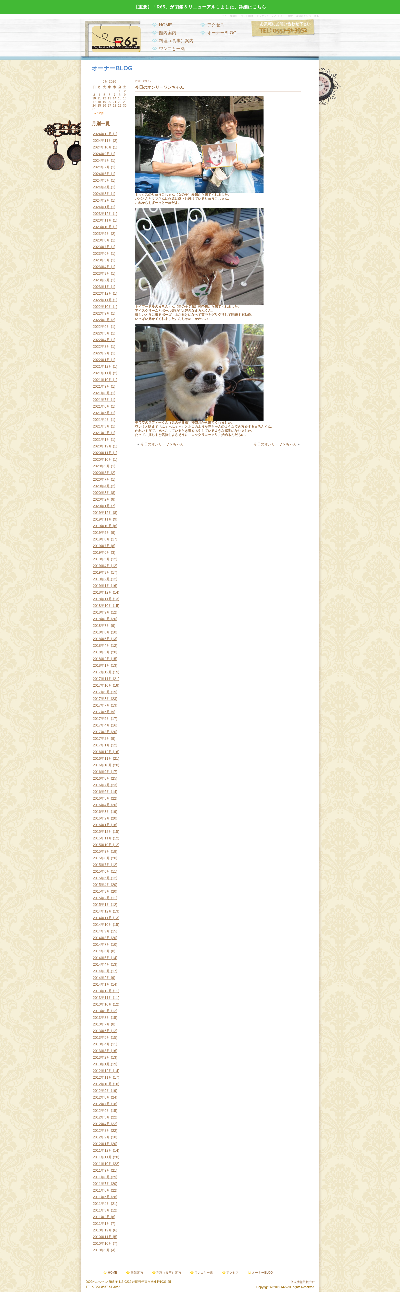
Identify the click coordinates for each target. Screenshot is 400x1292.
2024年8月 (101, 160)
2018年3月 (101, 652)
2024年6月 (101, 174)
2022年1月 (101, 360)
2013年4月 (101, 1044)
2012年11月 (102, 1077)
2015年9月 (101, 851)
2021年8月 (101, 393)
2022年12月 (102, 293)
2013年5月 (101, 1037)
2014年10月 (102, 924)
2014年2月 (101, 978)
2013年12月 (102, 991)
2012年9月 (101, 1091)
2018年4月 (101, 645)
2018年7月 (101, 626)
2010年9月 (101, 1250)
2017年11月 (102, 679)
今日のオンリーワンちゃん (162, 444)
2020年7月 (101, 479)
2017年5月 (101, 719)
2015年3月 (101, 891)
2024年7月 (101, 167)
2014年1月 (101, 984)
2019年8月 (101, 539)
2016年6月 (101, 792)
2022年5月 (101, 333)
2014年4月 (101, 964)
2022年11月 (102, 300)
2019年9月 (101, 532)
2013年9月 (101, 1011)
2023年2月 (101, 280)
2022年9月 (101, 313)
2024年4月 (101, 187)
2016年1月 (101, 825)
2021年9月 (101, 386)
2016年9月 (101, 772)
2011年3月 (101, 1210)
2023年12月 (102, 214)
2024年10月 (102, 147)
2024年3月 (101, 194)
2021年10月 (102, 380)
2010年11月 (102, 1237)
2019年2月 (101, 579)
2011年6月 (101, 1190)
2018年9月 (101, 612)
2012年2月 (101, 1137)
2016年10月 (102, 765)
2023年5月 (101, 260)
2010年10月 (102, 1243)
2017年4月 (101, 725)
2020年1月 (101, 506)
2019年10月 (102, 526)
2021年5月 (101, 413)
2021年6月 (101, 406)
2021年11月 (102, 373)
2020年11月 (102, 453)
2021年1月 (101, 439)
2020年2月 (101, 499)
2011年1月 (101, 1223)
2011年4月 (101, 1204)
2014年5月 (101, 958)
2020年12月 (102, 446)
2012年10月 (102, 1084)
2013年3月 (101, 1051)
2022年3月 (101, 346)
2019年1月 (101, 586)
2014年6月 (101, 951)
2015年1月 (101, 905)
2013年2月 (101, 1057)
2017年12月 (102, 672)
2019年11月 (102, 519)
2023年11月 (102, 220)
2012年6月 (101, 1111)
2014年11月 (102, 918)
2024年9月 (101, 154)
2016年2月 (101, 818)
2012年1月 (101, 1144)
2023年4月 (101, 267)
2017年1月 (101, 745)
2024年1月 (101, 207)
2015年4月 (101, 885)
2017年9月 (101, 692)
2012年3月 (101, 1130)
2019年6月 (101, 552)
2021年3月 (101, 426)
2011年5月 (101, 1197)
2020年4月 (101, 486)
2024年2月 (101, 200)
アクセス (215, 24)
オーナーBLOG (221, 32)
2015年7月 (101, 865)
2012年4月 (101, 1124)
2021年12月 (102, 366)
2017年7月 (101, 705)
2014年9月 (101, 931)
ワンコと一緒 (172, 48)
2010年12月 (102, 1230)
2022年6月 (101, 327)
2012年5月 (101, 1117)
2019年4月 (101, 566)
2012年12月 (102, 1071)
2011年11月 (102, 1157)
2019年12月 (102, 513)
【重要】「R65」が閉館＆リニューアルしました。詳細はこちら (200, 7)
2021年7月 (101, 400)
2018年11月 (102, 599)
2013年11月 (102, 998)
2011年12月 (102, 1150)
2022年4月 (101, 340)
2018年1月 (101, 665)
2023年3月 (101, 273)
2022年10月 (102, 307)
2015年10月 (102, 845)
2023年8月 (101, 240)
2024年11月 (102, 141)
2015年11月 (102, 838)
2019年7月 (101, 546)
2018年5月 (101, 639)
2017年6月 (101, 712)
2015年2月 (101, 898)
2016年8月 (101, 778)
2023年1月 (101, 287)
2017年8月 (101, 699)
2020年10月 (102, 459)
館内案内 (167, 32)
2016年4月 (101, 805)
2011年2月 (101, 1217)
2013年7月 (101, 1024)
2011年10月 (102, 1164)
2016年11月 (102, 758)
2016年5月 (101, 798)
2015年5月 (101, 878)
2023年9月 (101, 234)
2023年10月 (102, 227)
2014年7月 (101, 944)
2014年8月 (101, 938)
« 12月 (99, 113)
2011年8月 (101, 1177)
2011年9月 (101, 1170)
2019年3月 (101, 572)
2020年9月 (101, 466)
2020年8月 (101, 473)
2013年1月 (101, 1064)
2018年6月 (101, 632)
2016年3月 (101, 812)
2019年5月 (101, 559)
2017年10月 (102, 685)
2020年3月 (101, 493)
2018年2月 (101, 659)
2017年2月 (101, 738)
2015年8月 (101, 858)
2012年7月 (101, 1104)
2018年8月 (101, 619)
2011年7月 (101, 1184)
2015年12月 (102, 831)
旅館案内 (137, 1272)
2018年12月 (102, 592)
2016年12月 (102, 752)
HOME (165, 24)
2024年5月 (101, 180)
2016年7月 (101, 785)
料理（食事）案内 (176, 40)
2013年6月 (101, 1031)
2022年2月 (101, 353)
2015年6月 (101, 871)
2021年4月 (101, 420)
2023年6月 (101, 253)
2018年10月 (102, 606)
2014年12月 (102, 911)
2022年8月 (101, 320)
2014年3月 (101, 971)
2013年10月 (102, 1004)
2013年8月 (101, 1018)
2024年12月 (102, 134)
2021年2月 (101, 433)
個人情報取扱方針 (303, 1282)
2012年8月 (101, 1097)
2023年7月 (101, 247)
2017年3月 (101, 732)
